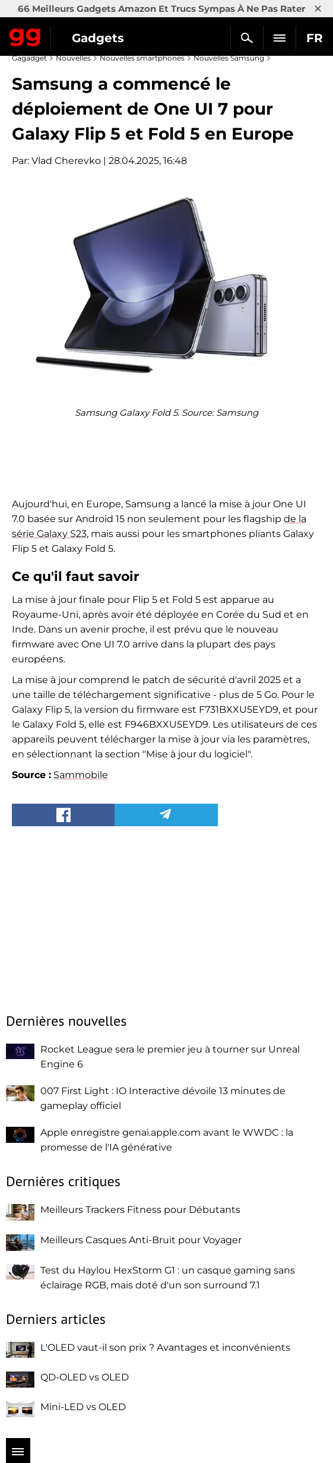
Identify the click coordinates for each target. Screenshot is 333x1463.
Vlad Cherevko (66, 160)
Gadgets (98, 38)
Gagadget (25, 35)
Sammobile (80, 775)
